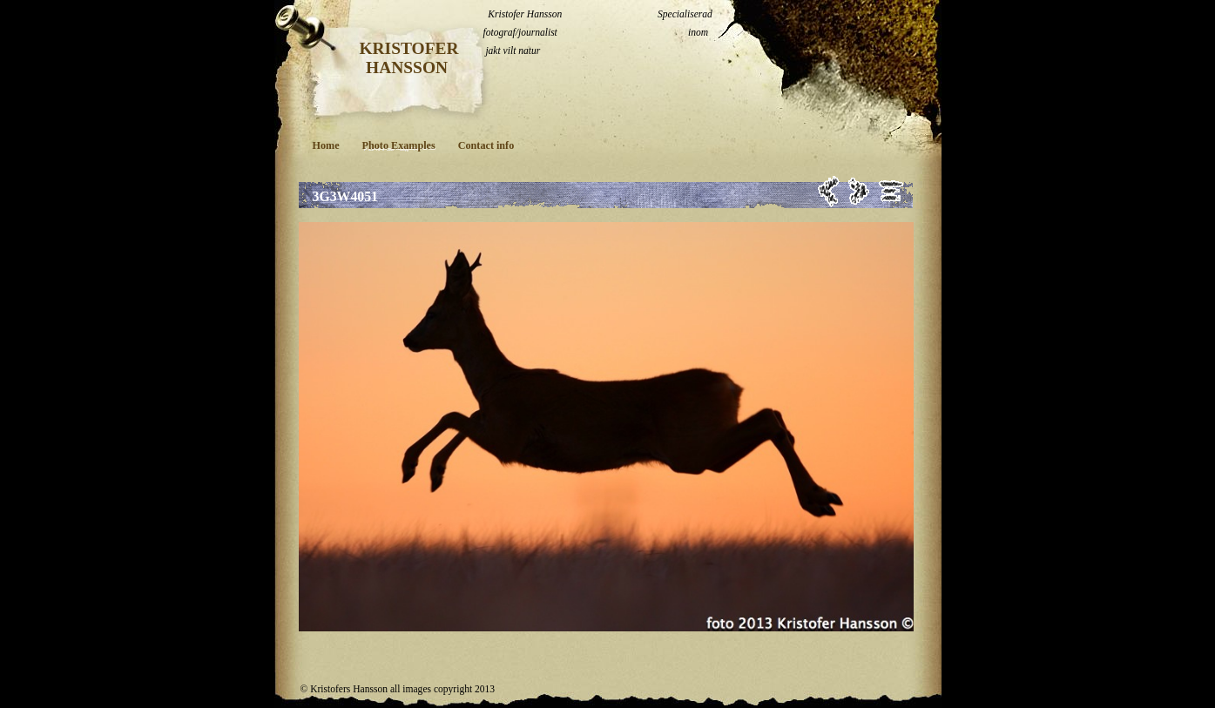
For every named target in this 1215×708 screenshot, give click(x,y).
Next (859, 191)
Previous (829, 191)
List (891, 191)
